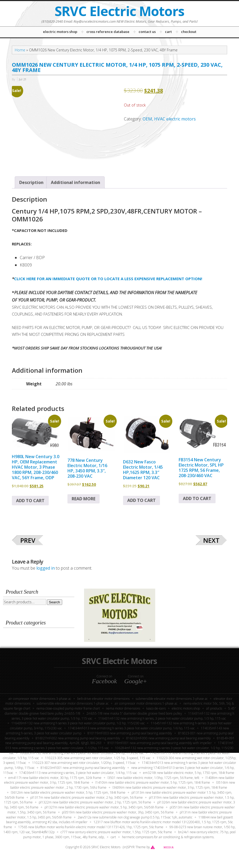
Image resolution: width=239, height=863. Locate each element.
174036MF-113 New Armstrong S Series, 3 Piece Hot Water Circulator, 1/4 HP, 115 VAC (78, 772)
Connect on (104, 679)
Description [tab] (31, 182)
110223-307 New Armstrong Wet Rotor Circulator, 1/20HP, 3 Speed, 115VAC (84, 762)
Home (20, 49)
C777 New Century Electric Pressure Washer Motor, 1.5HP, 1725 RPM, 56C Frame (116, 832)
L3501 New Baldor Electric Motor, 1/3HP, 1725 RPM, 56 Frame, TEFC (153, 777)
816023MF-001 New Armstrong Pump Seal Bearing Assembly (83, 767)
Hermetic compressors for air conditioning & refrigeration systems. (168, 837)
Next (211, 540)
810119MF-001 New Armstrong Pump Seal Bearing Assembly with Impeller (160, 743)
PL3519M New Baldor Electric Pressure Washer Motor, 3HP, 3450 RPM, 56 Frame (118, 812)
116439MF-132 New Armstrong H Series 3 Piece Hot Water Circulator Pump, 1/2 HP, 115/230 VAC (78, 723)
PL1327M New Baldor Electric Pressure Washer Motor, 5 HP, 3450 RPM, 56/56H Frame (104, 807)
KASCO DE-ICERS (156, 708)
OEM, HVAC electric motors (169, 119)
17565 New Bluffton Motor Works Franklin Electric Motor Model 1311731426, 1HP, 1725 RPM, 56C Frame (90, 827)
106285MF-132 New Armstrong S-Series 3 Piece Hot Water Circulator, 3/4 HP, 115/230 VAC (82, 753)
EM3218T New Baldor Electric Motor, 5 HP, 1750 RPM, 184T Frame (188, 772)
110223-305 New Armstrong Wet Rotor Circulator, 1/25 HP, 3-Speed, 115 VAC (97, 758)
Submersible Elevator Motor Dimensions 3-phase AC (172, 698)
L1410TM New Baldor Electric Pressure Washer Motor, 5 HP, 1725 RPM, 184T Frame (152, 782)
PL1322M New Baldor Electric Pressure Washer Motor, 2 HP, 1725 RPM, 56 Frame (95, 802)
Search (54, 602)
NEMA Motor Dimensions (123, 708)
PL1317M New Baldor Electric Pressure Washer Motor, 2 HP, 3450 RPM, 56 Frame (86, 797)
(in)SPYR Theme (134, 847)
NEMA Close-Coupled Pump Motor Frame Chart (68, 708)
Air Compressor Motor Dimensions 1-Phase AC (146, 703)
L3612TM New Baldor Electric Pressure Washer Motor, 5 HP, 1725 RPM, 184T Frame (68, 792)
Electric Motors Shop (186, 708)
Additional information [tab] (75, 182)
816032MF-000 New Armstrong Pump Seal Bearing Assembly (168, 738)
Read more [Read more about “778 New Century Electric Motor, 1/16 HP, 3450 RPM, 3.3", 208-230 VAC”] (83, 499)
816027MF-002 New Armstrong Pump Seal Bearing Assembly (78, 738)
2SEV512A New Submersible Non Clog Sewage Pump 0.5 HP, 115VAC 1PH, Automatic (135, 817)
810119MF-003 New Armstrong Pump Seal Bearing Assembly (129, 733)
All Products (214, 708)
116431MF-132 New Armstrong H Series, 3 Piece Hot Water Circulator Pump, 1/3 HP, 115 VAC (162, 718)
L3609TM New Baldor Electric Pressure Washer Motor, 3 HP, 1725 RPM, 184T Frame (170, 787)
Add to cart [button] (30, 500)
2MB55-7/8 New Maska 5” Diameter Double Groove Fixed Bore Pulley (134, 713)
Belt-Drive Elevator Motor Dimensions (103, 698)
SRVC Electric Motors (119, 11)
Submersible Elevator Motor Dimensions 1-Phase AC (73, 703)
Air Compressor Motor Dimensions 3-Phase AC (39, 698)
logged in (45, 568)
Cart (113, 837)
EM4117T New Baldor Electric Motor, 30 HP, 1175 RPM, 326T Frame (54, 777)
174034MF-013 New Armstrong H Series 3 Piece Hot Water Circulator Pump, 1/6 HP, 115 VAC (131, 728)
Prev (27, 540)
